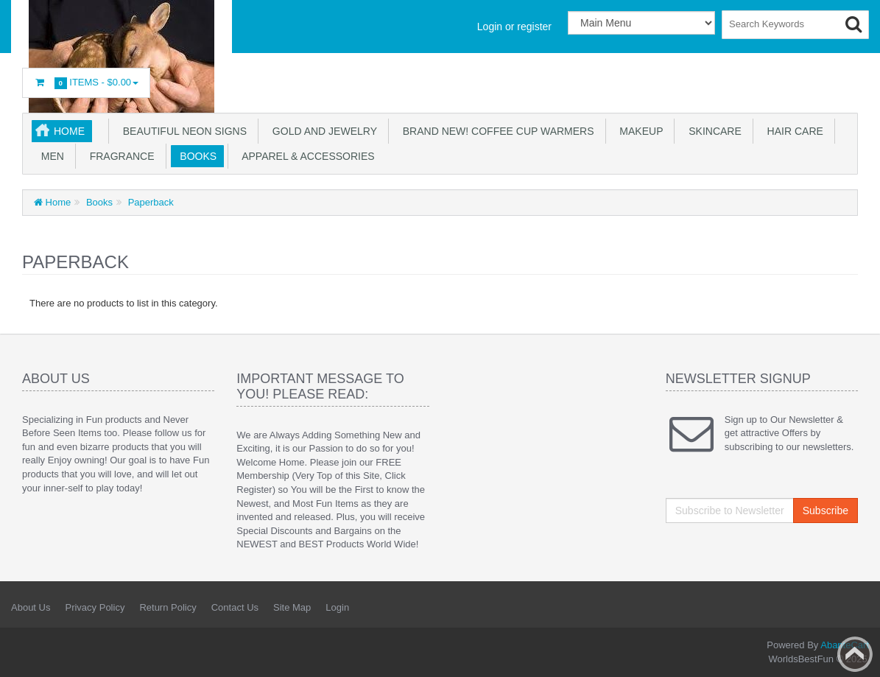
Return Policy (167, 607)
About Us (30, 607)
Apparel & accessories (305, 156)
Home (69, 131)
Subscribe (825, 510)
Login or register (514, 26)
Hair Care (792, 131)
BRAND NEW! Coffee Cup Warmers (495, 131)
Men (49, 156)
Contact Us (234, 607)
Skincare (712, 131)
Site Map (292, 607)
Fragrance (119, 156)
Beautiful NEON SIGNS (182, 131)
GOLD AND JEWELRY (322, 131)
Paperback (149, 202)
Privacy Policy (94, 607)
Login (337, 607)
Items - (86, 83)
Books (196, 156)
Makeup (638, 131)
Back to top (855, 654)
